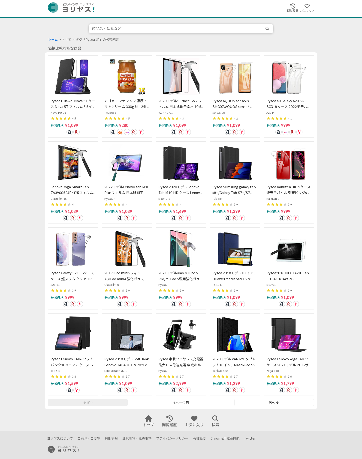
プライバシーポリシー (172, 438)
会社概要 (199, 438)
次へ (273, 402)
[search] (267, 28)
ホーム (53, 40)
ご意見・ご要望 (89, 438)
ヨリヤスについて (60, 438)
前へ (88, 402)
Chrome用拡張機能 (225, 438)
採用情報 (111, 438)
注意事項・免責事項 (136, 438)
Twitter (250, 438)
